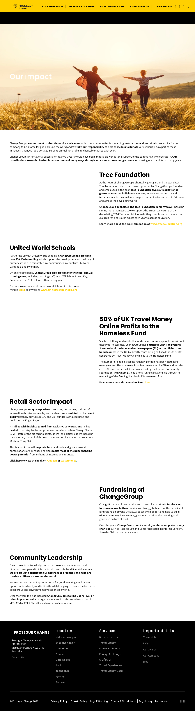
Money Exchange (109, 648)
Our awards (150, 649)
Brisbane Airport (65, 643)
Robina (59, 665)
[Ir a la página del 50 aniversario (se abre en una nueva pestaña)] (97, 18)
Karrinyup (61, 682)
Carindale (61, 648)
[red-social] (181, 701)
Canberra (61, 654)
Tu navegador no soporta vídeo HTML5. (97, 18)
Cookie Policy (79, 701)
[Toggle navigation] (174, 6)
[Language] (187, 6)
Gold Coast (62, 660)
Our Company (151, 655)
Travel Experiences (110, 665)
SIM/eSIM (105, 660)
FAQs (146, 643)
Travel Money (107, 643)
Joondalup (62, 671)
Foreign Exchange (110, 654)
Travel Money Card (111, 671)
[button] (52, 6)
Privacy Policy (59, 701)
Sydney (59, 676)
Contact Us (18, 657)
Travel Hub (149, 637)
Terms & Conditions (123, 701)
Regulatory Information (153, 701)
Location (63, 630)
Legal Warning (99, 701)
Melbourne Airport (66, 637)
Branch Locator (108, 637)
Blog (145, 661)
